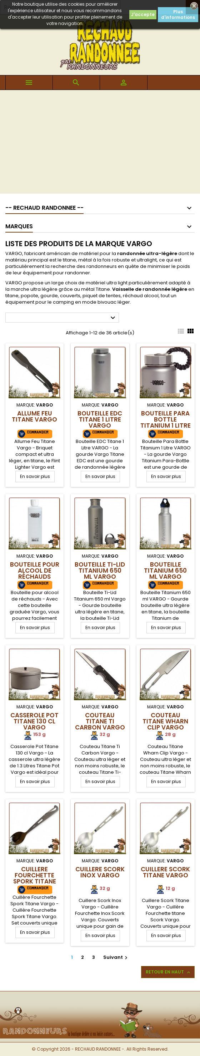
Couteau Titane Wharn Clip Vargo (165, 721)
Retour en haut (168, 972)
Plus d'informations (178, 14)
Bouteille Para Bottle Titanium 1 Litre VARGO (165, 422)
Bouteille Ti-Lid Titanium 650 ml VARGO (100, 570)
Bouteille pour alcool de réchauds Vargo (34, 573)
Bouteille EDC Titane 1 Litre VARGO (100, 419)
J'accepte (143, 14)
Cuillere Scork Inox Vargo (100, 872)
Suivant (116, 957)
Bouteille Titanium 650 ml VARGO (165, 570)
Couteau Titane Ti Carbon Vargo (100, 721)
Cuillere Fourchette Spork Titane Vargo (34, 878)
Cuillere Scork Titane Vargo (165, 872)
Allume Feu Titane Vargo (34, 416)
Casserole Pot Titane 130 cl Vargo (34, 721)
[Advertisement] (100, 144)
